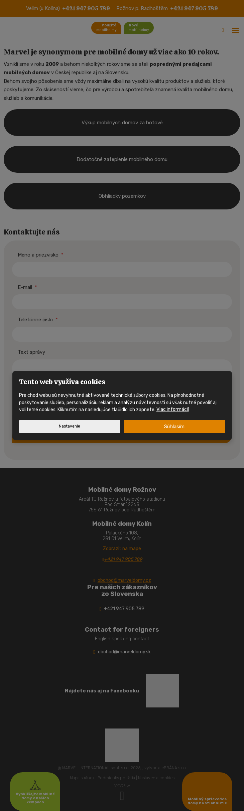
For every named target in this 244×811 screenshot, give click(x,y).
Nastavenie (69, 426)
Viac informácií (172, 410)
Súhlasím (174, 427)
